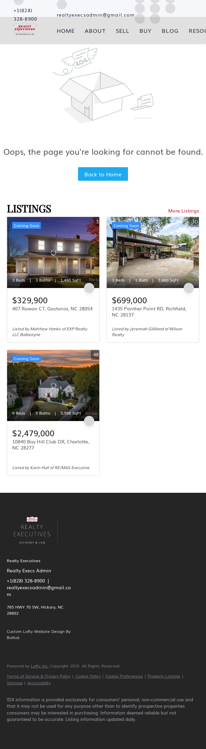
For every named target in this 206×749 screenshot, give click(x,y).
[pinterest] (132, 731)
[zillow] (54, 731)
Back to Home (103, 174)
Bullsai (13, 637)
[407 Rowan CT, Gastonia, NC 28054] (53, 252)
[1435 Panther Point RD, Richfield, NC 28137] (153, 252)
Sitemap (15, 683)
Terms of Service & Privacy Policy (39, 676)
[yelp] (140, 7)
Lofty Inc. (40, 666)
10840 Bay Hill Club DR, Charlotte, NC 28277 (50, 444)
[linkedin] (34, 731)
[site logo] (37, 548)
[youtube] (170, 7)
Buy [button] (145, 30)
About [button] (95, 30)
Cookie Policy (88, 676)
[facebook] (15, 731)
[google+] (152, 731)
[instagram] (155, 7)
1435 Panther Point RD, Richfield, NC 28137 (149, 311)
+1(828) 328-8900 (26, 580)
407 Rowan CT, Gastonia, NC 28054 (52, 308)
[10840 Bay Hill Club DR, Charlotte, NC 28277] (53, 385)
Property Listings (164, 676)
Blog (170, 30)
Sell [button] (122, 30)
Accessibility (39, 683)
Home (66, 30)
